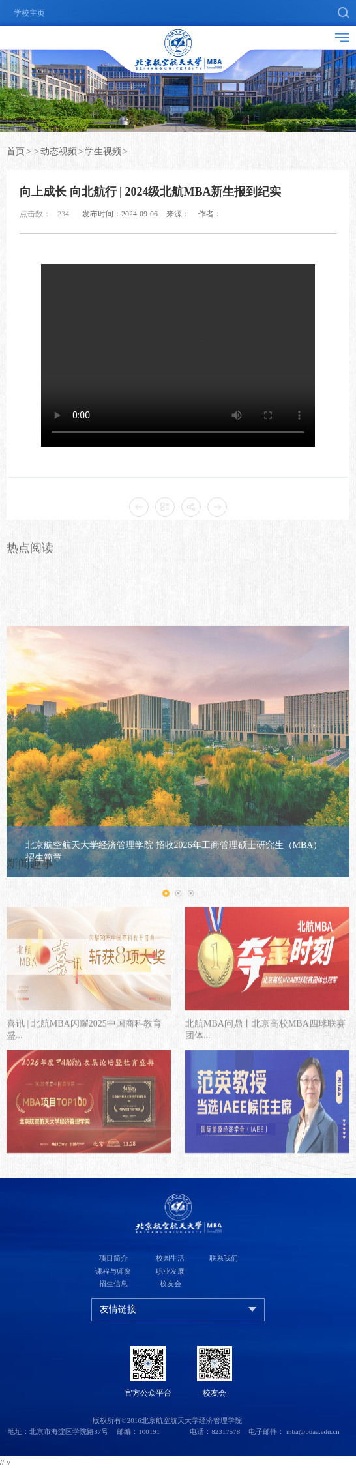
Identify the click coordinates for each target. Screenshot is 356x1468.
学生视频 (103, 151)
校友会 (170, 1283)
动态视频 (58, 151)
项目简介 (113, 1258)
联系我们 (223, 1258)
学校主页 (29, 13)
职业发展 (170, 1271)
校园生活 (170, 1258)
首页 (16, 151)
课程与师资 (113, 1271)
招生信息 (113, 1283)
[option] (178, 843)
